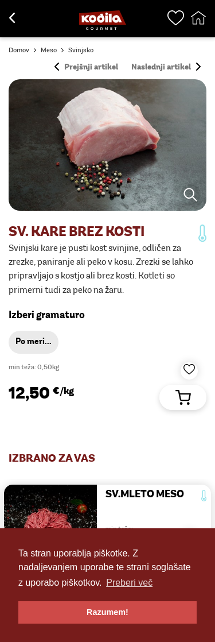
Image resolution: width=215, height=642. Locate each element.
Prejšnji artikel (86, 67)
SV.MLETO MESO (144, 494)
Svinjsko (80, 50)
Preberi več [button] (129, 582)
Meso (49, 50)
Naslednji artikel (166, 67)
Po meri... (33, 342)
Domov (19, 50)
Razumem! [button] (107, 612)
